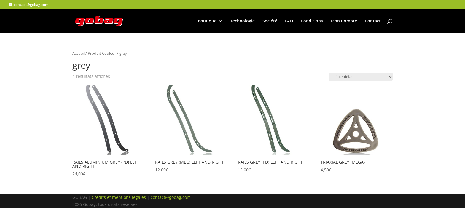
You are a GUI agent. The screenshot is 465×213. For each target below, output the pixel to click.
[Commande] (361, 77)
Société (269, 21)
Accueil (78, 53)
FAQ (289, 21)
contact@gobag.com (171, 197)
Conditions (312, 21)
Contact (373, 21)
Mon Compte (344, 21)
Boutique (207, 21)
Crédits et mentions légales (119, 197)
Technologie (242, 21)
